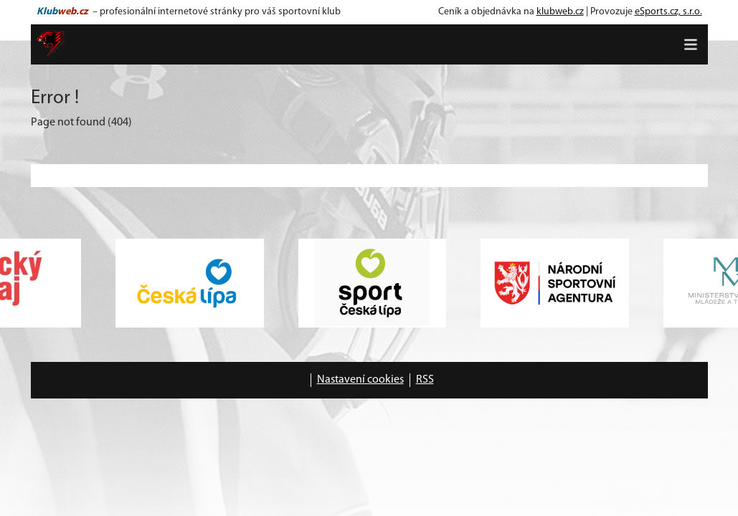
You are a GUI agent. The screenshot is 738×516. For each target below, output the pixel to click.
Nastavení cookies (360, 380)
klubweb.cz (560, 11)
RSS (425, 380)
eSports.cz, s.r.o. (668, 11)
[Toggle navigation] (690, 44)
